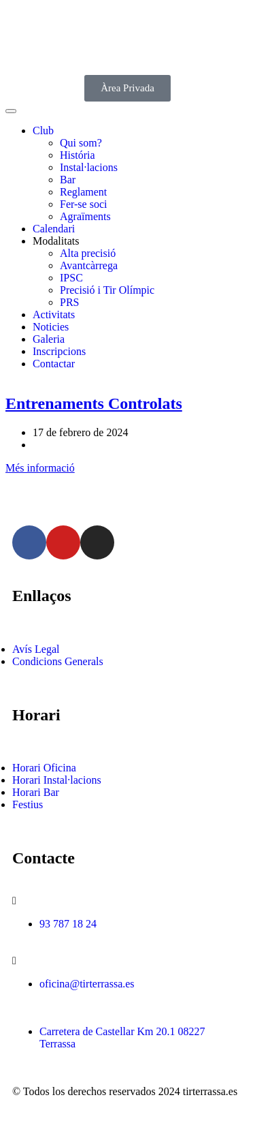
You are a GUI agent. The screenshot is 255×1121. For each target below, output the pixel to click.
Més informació (40, 468)
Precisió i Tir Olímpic (107, 290)
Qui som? (81, 143)
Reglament (83, 192)
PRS (69, 302)
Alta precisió (88, 253)
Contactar (54, 363)
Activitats (54, 314)
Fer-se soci (83, 204)
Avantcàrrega (89, 265)
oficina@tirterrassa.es (87, 983)
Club (43, 130)
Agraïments (85, 216)
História (77, 155)
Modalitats (56, 241)
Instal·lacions (89, 167)
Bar (67, 179)
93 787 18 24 (68, 924)
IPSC (71, 277)
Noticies (51, 327)
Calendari (54, 228)
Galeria (49, 339)
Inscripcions (59, 351)
